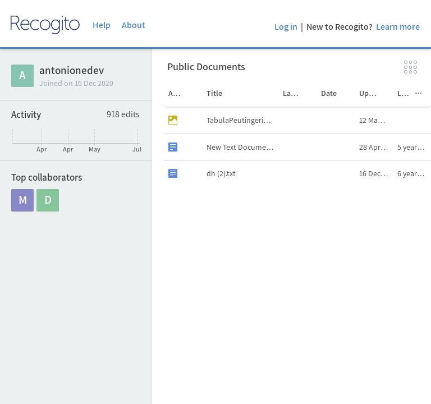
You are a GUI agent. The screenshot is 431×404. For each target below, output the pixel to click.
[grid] (297, 255)
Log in (285, 27)
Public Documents (206, 66)
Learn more (398, 27)
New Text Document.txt (242, 147)
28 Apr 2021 (376, 147)
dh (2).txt (221, 173)
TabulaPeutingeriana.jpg (242, 120)
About (133, 25)
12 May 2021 (376, 120)
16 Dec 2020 (376, 173)
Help (102, 25)
